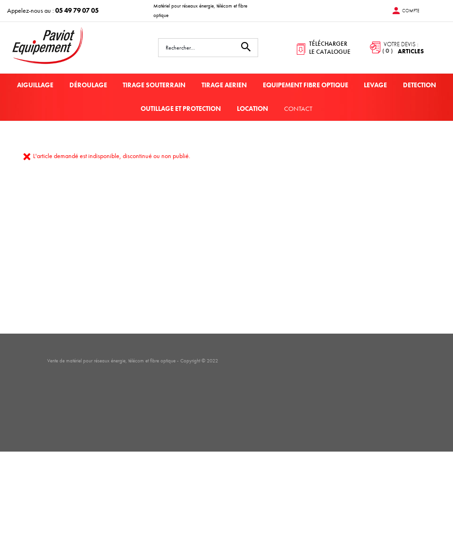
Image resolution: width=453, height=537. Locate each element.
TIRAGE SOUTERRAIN (154, 85)
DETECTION (419, 85)
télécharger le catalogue (330, 48)
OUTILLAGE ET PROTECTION (181, 108)
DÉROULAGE (88, 85)
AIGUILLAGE (35, 85)
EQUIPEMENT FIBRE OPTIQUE (305, 85)
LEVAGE (375, 85)
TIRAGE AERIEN (224, 85)
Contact (298, 108)
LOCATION (252, 108)
